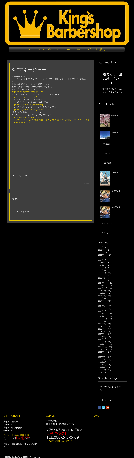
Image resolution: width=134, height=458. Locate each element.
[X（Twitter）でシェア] (19, 175)
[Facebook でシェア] (13, 175)
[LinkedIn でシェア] (26, 175)
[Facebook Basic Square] (99, 407)
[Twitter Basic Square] (103, 407)
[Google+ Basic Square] (107, 407)
